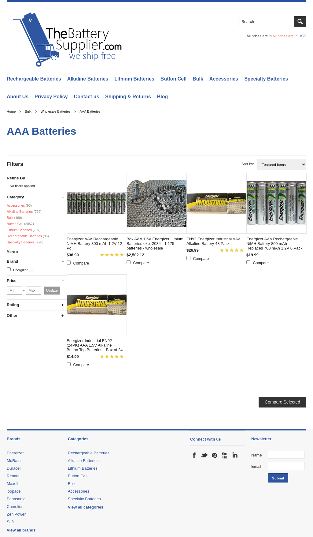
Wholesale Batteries (56, 111)
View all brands (21, 530)
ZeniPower (16, 514)
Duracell (14, 468)
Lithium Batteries (134, 78)
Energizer (20, 269)
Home (11, 111)
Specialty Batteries (266, 78)
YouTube (224, 455)
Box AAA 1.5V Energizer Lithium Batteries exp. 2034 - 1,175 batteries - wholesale (155, 243)
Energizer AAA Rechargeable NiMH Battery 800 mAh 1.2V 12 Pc (94, 243)
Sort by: (247, 164)
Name (256, 455)
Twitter (204, 455)
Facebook (194, 455)
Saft (10, 522)
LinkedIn (234, 455)
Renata (13, 476)
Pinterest (214, 455)
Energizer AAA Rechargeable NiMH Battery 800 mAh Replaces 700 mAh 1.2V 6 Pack (274, 243)
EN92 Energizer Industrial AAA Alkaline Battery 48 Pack (213, 241)
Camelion (15, 506)
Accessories (223, 78)
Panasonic (16, 499)
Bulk (198, 78)
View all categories (85, 507)
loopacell (14, 491)
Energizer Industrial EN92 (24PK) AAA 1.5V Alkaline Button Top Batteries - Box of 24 (95, 345)
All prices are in (289, 36)
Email (256, 466)
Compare (81, 263)
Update (51, 290)
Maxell (12, 483)
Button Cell (173, 78)
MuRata (14, 460)
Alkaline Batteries (87, 78)
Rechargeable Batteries (34, 78)
